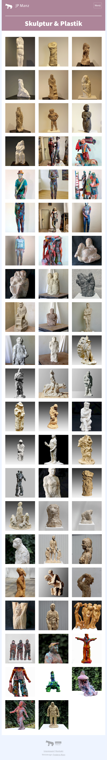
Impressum (49, 751)
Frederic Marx (59, 754)
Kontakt (59, 751)
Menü (98, 5)
